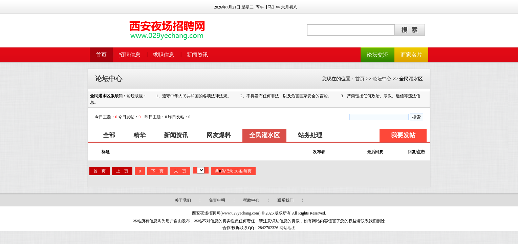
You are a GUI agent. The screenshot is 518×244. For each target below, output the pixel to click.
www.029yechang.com (240, 213)
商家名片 (411, 55)
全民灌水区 (264, 135)
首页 (101, 55)
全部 (109, 135)
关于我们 (183, 200)
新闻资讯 (197, 55)
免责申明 (217, 200)
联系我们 (285, 200)
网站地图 (287, 227)
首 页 (99, 171)
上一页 (122, 171)
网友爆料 (219, 135)
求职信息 (163, 55)
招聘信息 (130, 55)
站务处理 (310, 135)
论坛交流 (377, 55)
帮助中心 (251, 200)
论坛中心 (381, 78)
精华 (139, 135)
